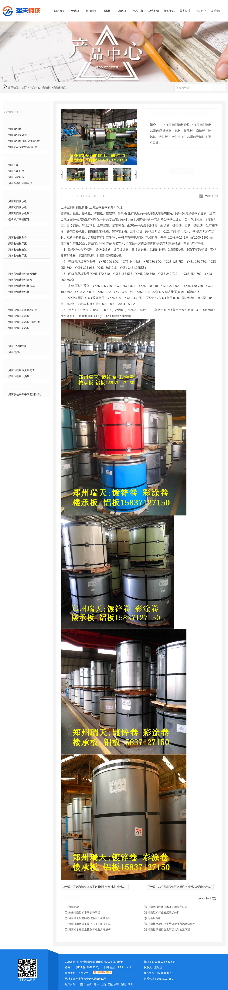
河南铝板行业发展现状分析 (163, 912)
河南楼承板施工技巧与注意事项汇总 (89, 923)
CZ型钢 (14, 339)
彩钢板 (122, 10)
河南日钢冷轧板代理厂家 (22, 309)
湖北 (123, 984)
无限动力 (83, 973)
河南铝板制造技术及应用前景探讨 (167, 906)
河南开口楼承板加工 (20, 213)
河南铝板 (13, 165)
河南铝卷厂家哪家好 (20, 183)
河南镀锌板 (15, 128)
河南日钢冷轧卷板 (18, 315)
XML (129, 967)
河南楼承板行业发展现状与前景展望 (169, 929)
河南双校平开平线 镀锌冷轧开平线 (28, 394)
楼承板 (107, 10)
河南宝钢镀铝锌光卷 (20, 279)
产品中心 (138, 10)
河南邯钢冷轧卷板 (18, 327)
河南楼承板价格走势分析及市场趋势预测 (171, 923)
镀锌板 (75, 10)
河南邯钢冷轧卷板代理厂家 (24, 321)
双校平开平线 (18, 387)
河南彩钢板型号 (17, 237)
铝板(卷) (91, 10)
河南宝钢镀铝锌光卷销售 (22, 273)
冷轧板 (13, 303)
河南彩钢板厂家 (17, 255)
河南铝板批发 (16, 171)
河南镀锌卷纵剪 (17, 134)
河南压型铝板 (16, 177)
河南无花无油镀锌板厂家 (22, 146)
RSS (120, 967)
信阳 (89, 984)
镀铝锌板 (15, 266)
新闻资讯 (169, 10)
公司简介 (200, 10)
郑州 (96, 984)
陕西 (130, 984)
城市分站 (70, 984)
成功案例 (153, 10)
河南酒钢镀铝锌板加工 (21, 285)
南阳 (83, 984)
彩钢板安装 (60, 87)
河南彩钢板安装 (17, 249)
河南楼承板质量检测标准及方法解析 (89, 929)
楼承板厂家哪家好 (18, 219)
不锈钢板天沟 (18, 363)
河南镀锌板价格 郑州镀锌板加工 (27, 140)
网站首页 (59, 10)
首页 (24, 87)
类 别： (156, 154)
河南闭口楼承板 (17, 207)
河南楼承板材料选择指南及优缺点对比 (90, 918)
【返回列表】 (204, 898)
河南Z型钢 (14, 352)
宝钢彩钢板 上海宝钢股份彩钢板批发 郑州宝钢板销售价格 (107, 886)
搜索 (219, 87)
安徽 (110, 984)
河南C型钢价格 (17, 346)
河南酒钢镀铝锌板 (18, 291)
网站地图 (109, 967)
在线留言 (182, 171)
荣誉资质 (185, 10)
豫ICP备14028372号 (88, 967)
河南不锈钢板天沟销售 (21, 370)
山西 (103, 984)
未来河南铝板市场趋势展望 (84, 912)
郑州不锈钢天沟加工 (20, 376)
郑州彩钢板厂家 (17, 243)
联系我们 (216, 10)
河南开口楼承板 (17, 201)
